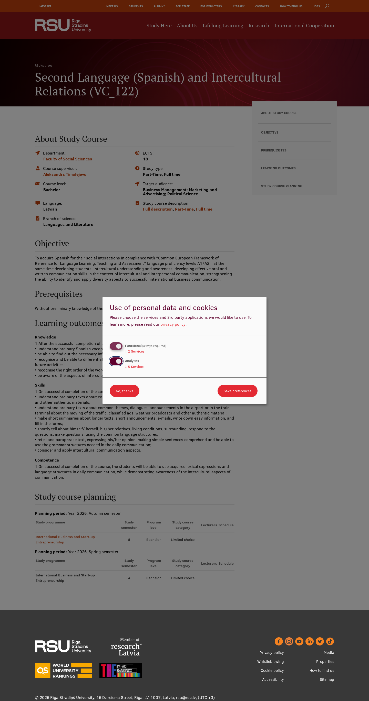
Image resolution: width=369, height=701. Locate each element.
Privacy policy (272, 652)
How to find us (322, 670)
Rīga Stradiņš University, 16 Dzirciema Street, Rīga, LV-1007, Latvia (112, 697)
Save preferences (237, 390)
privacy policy (173, 324)
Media (329, 652)
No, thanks (124, 390)
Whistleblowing (270, 661)
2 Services (135, 351)
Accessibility (273, 679)
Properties (325, 661)
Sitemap (327, 679)
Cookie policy (272, 670)
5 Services (135, 366)
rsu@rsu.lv (186, 697)
